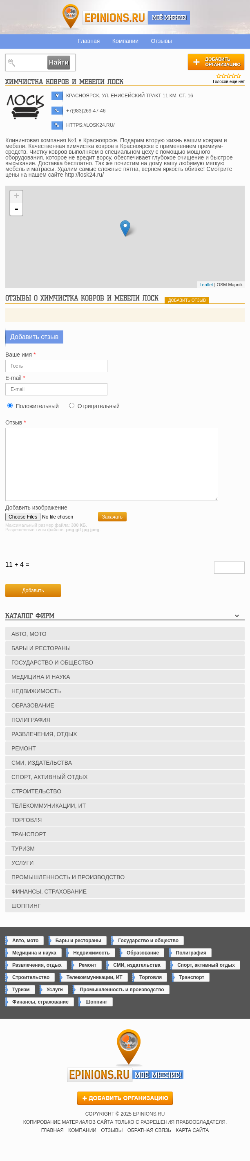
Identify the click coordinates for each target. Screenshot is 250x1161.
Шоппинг (26, 919)
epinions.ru (115, 18)
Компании (125, 41)
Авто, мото (29, 647)
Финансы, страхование (49, 905)
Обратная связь (149, 1144)
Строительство (36, 805)
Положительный (37, 406)
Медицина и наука (40, 690)
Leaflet (206, 284)
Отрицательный (99, 406)
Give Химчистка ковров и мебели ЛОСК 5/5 (238, 75)
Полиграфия (31, 733)
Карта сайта (192, 1144)
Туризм (23, 862)
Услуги (22, 876)
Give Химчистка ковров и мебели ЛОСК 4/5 (233, 75)
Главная (89, 41)
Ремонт (23, 762)
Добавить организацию (216, 61)
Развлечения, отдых (44, 747)
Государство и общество (52, 676)
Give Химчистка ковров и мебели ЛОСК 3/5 (228, 75)
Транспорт (28, 847)
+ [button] (16, 197)
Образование (32, 719)
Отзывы (161, 41)
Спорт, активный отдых (49, 790)
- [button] (16, 209)
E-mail (15, 378)
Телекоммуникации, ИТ (48, 819)
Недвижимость (36, 704)
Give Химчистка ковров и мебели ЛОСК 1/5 (219, 75)
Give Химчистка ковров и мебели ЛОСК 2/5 (223, 75)
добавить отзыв (187, 300)
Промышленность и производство (68, 890)
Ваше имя (20, 355)
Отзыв (15, 423)
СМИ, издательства (41, 776)
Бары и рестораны (41, 661)
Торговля (26, 833)
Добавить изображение (36, 521)
